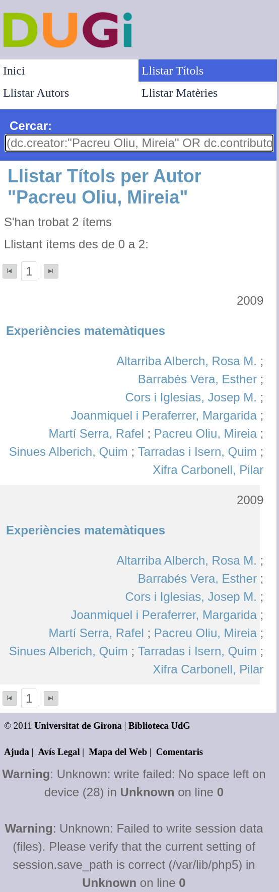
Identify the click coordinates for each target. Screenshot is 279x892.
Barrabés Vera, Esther (197, 379)
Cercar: (31, 125)
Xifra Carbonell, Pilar (208, 469)
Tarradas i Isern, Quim (197, 451)
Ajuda (16, 751)
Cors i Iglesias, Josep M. (191, 397)
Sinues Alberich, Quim (68, 451)
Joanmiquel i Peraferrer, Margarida (164, 415)
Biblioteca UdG (159, 725)
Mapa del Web (118, 751)
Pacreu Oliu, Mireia (205, 433)
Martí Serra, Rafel (96, 433)
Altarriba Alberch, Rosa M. (186, 361)
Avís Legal (59, 751)
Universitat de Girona (78, 725)
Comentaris (179, 751)
